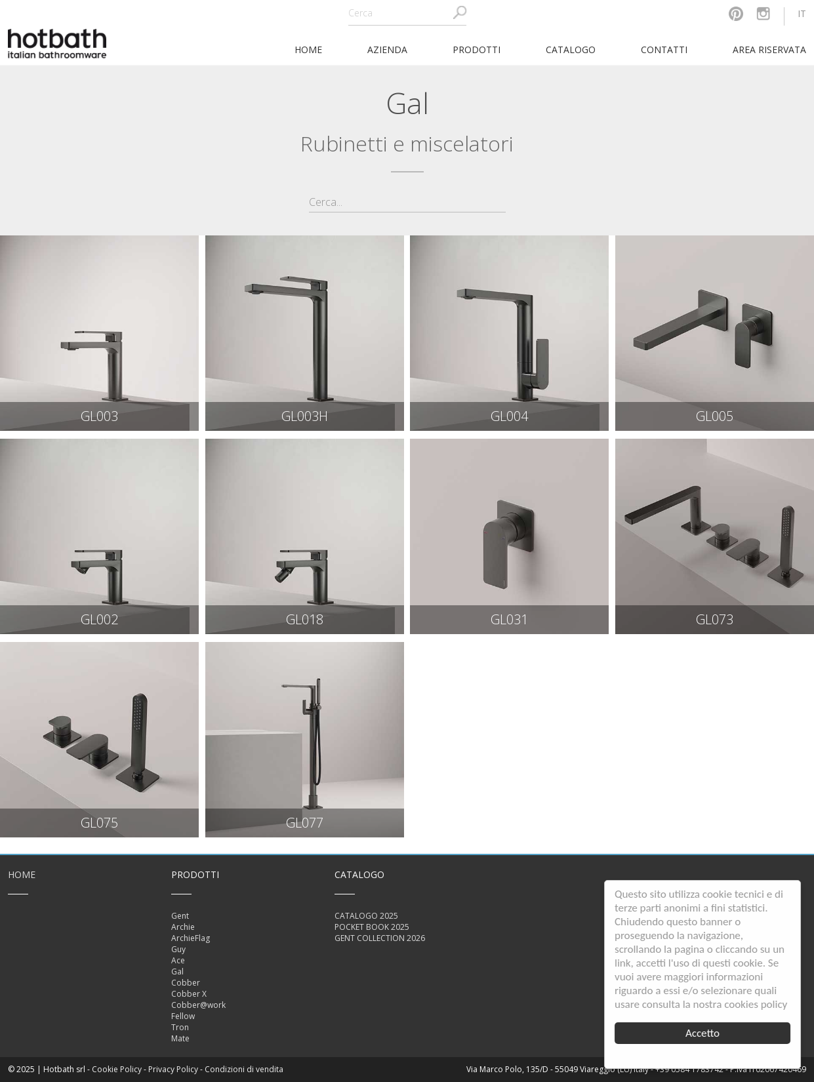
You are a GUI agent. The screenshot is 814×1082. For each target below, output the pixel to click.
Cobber (185, 982)
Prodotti (476, 49)
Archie (183, 926)
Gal (177, 971)
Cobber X (189, 993)
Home (21, 874)
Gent (180, 915)
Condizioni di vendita (244, 1069)
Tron (180, 1027)
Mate (180, 1038)
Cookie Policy (117, 1069)
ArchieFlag (190, 938)
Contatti (664, 49)
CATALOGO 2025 (366, 915)
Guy (178, 949)
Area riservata (769, 49)
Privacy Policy (173, 1069)
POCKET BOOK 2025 (372, 926)
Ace (178, 960)
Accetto (702, 1033)
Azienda (387, 49)
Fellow (183, 1016)
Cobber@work (198, 1005)
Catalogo (571, 49)
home (308, 49)
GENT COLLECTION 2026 (380, 938)
